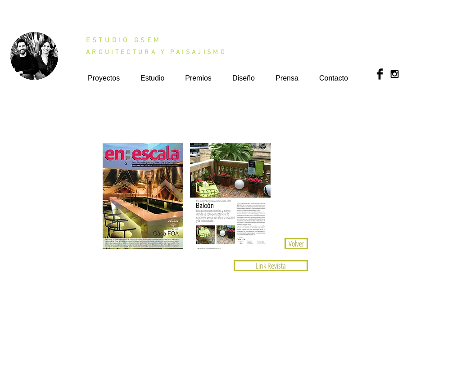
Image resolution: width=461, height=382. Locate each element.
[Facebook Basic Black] (379, 74)
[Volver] (296, 243)
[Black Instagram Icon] (394, 74)
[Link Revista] (271, 265)
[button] (143, 196)
